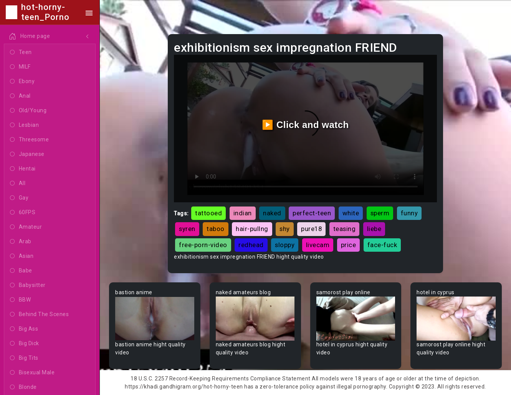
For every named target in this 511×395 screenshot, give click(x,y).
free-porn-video (203, 245)
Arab (20, 241)
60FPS (22, 212)
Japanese (27, 154)
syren (187, 229)
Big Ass (24, 329)
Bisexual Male (32, 372)
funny (409, 213)
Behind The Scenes (39, 314)
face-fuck (382, 245)
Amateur (26, 227)
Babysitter (28, 285)
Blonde (23, 387)
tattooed (208, 213)
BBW (20, 300)
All (17, 183)
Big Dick (24, 343)
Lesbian (24, 125)
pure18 (311, 229)
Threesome (29, 139)
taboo (216, 229)
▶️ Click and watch (305, 125)
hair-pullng (252, 229)
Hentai (23, 169)
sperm (380, 213)
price (348, 245)
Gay (19, 198)
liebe (374, 229)
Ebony (22, 81)
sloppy (284, 245)
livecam (318, 245)
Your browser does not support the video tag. (154, 319)
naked (272, 213)
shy (284, 229)
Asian (21, 256)
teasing (344, 229)
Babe (21, 270)
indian (242, 213)
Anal (20, 96)
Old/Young (28, 110)
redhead (251, 245)
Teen (21, 52)
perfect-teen (312, 213)
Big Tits (24, 358)
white (350, 213)
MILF (20, 67)
